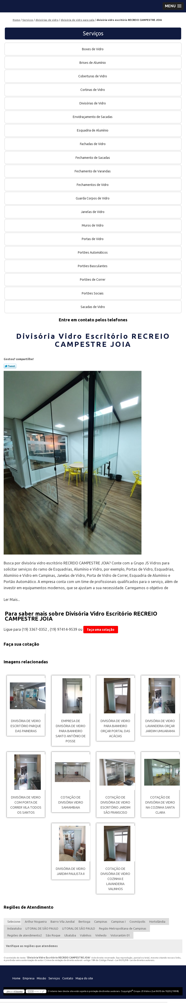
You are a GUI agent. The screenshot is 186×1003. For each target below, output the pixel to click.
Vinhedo (101, 935)
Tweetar (10, 366)
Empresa (28, 978)
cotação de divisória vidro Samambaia (70, 802)
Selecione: (14, 921)
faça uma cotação (100, 629)
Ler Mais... (12, 599)
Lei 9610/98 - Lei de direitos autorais (134, 960)
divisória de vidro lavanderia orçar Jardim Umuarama (160, 726)
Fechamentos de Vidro (93, 185)
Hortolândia (157, 921)
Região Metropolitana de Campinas (122, 928)
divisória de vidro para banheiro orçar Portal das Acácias (115, 728)
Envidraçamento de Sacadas (93, 117)
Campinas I (118, 921)
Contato (67, 978)
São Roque (53, 935)
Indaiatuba (14, 928)
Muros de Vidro (93, 225)
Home (16, 978)
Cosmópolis (137, 921)
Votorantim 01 (120, 935)
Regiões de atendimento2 (24, 935)
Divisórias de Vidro (93, 103)
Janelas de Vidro (93, 212)
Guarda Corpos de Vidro (93, 198)
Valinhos (85, 935)
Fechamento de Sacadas (93, 158)
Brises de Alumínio (93, 62)
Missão (41, 978)
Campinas (100, 921)
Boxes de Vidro (93, 49)
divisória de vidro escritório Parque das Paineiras (26, 726)
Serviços (93, 33)
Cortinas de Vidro (93, 90)
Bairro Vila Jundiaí (63, 921)
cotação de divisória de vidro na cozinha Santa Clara (160, 805)
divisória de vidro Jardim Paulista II (70, 871)
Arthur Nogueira (36, 921)
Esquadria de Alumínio (93, 130)
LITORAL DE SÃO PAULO (41, 928)
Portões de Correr (93, 279)
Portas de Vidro (93, 239)
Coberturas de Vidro (93, 76)
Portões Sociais (93, 293)
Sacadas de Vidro (93, 307)
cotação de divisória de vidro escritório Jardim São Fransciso (115, 805)
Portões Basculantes (93, 266)
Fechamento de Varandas (93, 171)
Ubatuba (70, 935)
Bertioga (84, 921)
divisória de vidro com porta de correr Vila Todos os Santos (25, 805)
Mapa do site (84, 978)
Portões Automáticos (93, 252)
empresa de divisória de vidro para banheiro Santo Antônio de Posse (71, 731)
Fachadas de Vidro (93, 144)
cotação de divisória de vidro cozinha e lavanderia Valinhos (115, 879)
